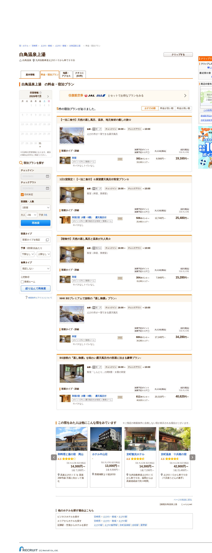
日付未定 (27, 194)
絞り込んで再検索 (35, 288)
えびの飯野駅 (111, 525)
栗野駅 (144, 525)
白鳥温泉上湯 (75, 46)
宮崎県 (34, 46)
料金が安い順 (166, 108)
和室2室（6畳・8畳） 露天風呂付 (89, 217)
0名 (45, 215)
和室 (74, 158)
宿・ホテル (23, 46)
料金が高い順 (183, 108)
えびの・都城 (46, 46)
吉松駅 (135, 525)
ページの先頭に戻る (183, 500)
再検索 (35, 222)
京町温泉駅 (125, 525)
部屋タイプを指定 (31, 239)
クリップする (178, 54)
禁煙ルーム (28, 281)
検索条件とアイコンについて (38, 298)
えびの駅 (123, 516)
